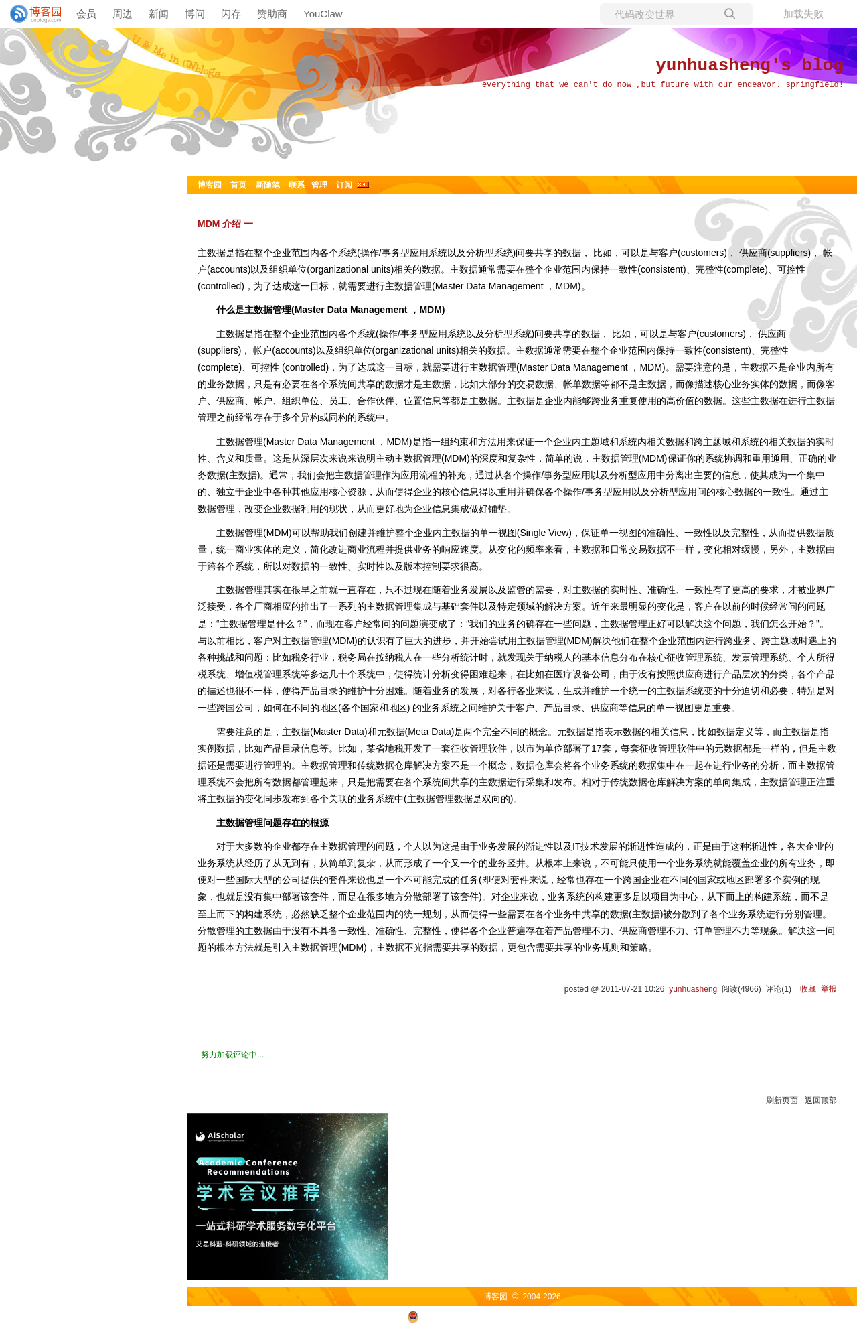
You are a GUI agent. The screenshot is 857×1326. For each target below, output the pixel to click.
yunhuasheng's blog (749, 66)
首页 (238, 185)
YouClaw (323, 13)
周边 (122, 13)
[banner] (30, 14)
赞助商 (272, 13)
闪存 (231, 13)
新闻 (159, 13)
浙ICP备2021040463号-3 (588, 1316)
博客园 (210, 185)
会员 (86, 13)
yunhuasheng (693, 989)
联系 (297, 185)
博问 (195, 13)
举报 (829, 989)
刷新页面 (782, 1100)
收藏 (808, 989)
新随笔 (268, 185)
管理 (319, 185)
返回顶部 (821, 1100)
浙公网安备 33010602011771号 (471, 1316)
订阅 (344, 185)
